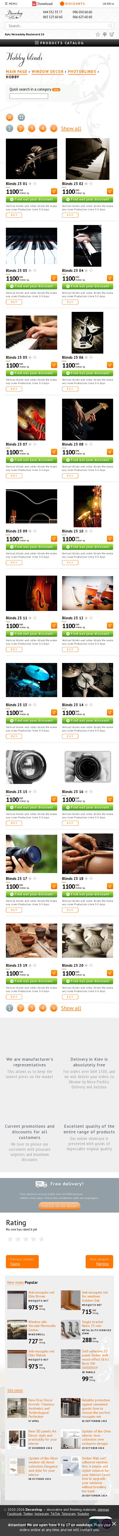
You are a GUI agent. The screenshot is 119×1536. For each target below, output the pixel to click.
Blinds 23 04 (72, 270)
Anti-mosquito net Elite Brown (41, 1294)
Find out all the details (59, 1206)
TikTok (55, 1513)
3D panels (88, 1372)
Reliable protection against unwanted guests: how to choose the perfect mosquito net (96, 1408)
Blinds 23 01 (16, 183)
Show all (71, 128)
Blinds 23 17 (16, 878)
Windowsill (36, 1334)
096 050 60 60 (82, 12)
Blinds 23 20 (72, 965)
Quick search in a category (35, 89)
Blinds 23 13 (16, 704)
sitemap (103, 1509)
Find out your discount (34, 199)
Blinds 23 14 (72, 704)
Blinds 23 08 (72, 444)
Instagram (41, 1513)
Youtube (83, 1513)
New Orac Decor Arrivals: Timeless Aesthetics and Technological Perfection (41, 1408)
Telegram (68, 1513)
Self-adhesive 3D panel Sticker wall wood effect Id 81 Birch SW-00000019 (95, 1359)
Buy (14, 215)
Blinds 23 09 (16, 531)
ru (112, 3)
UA (104, 3)
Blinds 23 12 (72, 618)
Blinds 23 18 (72, 878)
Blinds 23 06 (72, 357)
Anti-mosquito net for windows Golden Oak (95, 1296)
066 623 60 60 (82, 17)
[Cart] (112, 34)
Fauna (15, 1263)
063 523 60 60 (52, 17)
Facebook (14, 1513)
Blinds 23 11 (16, 618)
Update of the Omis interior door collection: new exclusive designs (96, 1437)
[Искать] (110, 26)
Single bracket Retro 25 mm (92, 1324)
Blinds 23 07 (16, 444)
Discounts (72, 3)
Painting (102, 1263)
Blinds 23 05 (16, 357)
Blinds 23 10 (72, 531)
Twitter (28, 1513)
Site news (15, 1390)
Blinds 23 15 (16, 791)
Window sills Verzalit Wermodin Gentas (41, 1326)
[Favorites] (98, 34)
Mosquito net (38, 1300)
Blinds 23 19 (16, 965)
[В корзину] (54, 191)
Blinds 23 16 (72, 791)
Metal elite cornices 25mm (96, 1332)
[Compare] (105, 34)
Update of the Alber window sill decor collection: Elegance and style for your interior (43, 1466)
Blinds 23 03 (16, 270)
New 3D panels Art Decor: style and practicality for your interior (42, 1437)
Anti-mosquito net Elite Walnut (41, 1353)
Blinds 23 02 (72, 183)
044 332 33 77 (52, 12)
